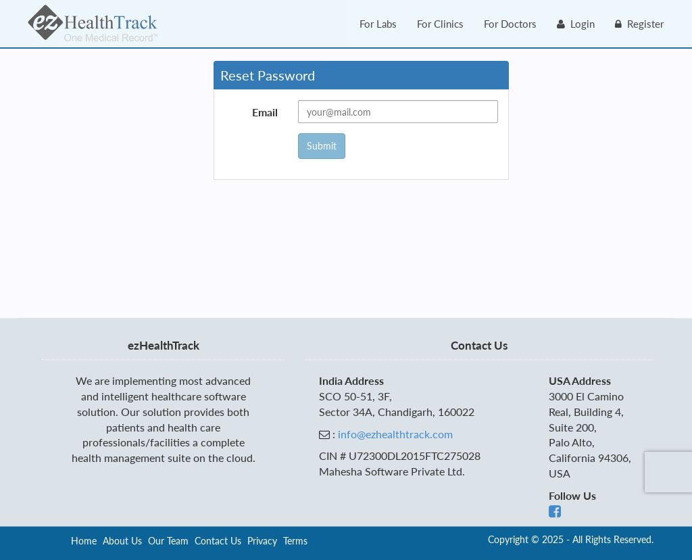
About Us (122, 540)
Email (265, 112)
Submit (322, 145)
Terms (295, 540)
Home (84, 540)
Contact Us (218, 540)
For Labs (378, 24)
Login (576, 24)
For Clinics (440, 24)
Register (639, 24)
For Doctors (510, 24)
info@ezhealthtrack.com (395, 433)
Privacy (262, 540)
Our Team (168, 540)
